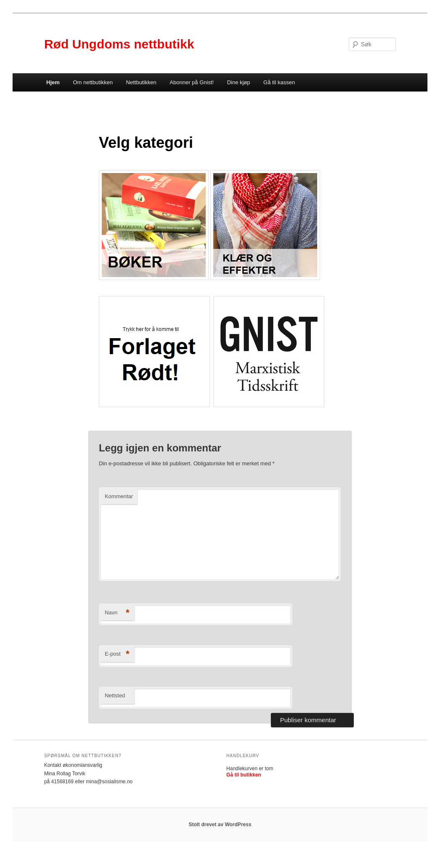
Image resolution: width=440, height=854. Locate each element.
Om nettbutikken (93, 82)
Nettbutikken (141, 82)
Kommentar (119, 496)
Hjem (53, 82)
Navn (117, 613)
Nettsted (115, 695)
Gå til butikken (243, 775)
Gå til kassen (279, 82)
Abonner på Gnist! (192, 82)
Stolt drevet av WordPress (219, 824)
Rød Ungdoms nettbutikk (119, 44)
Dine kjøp (238, 82)
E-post (117, 654)
